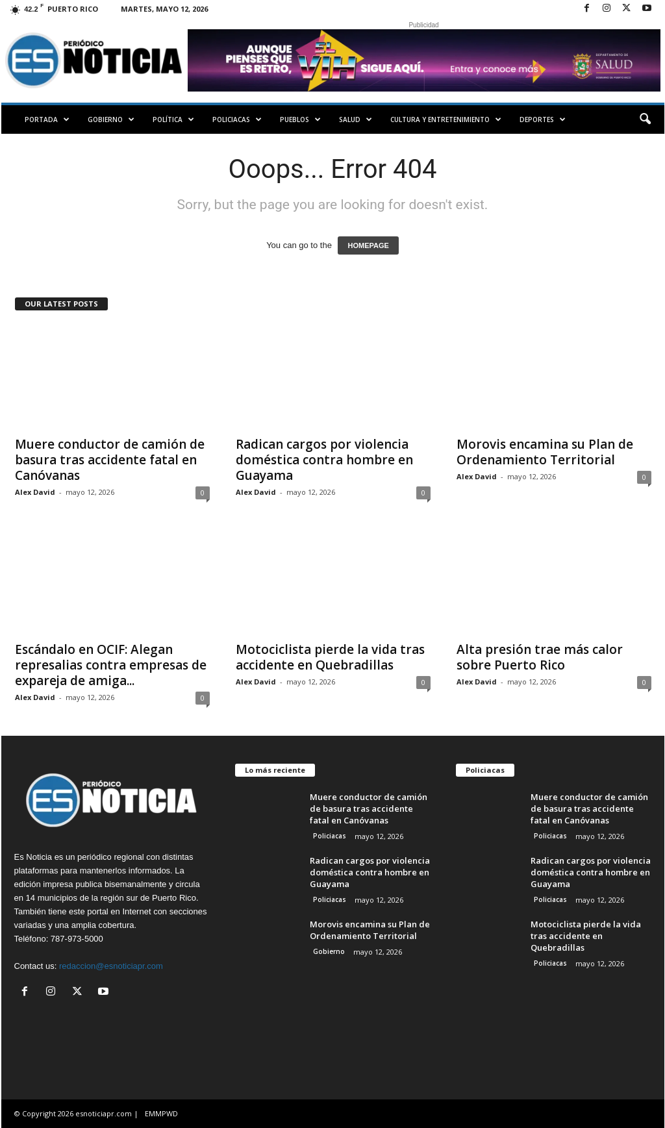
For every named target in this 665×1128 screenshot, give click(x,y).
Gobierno (111, 119)
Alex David (35, 492)
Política (173, 119)
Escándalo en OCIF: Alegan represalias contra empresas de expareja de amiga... (111, 665)
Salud (355, 119)
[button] (645, 119)
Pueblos (300, 119)
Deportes (543, 119)
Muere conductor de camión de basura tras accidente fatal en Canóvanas (110, 460)
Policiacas (237, 119)
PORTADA (47, 119)
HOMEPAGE (367, 245)
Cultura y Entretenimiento (445, 119)
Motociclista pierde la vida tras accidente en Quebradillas (330, 657)
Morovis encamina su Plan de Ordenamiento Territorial (545, 452)
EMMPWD (161, 1113)
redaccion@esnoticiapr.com (111, 966)
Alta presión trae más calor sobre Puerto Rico (540, 657)
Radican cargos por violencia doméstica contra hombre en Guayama (324, 460)
